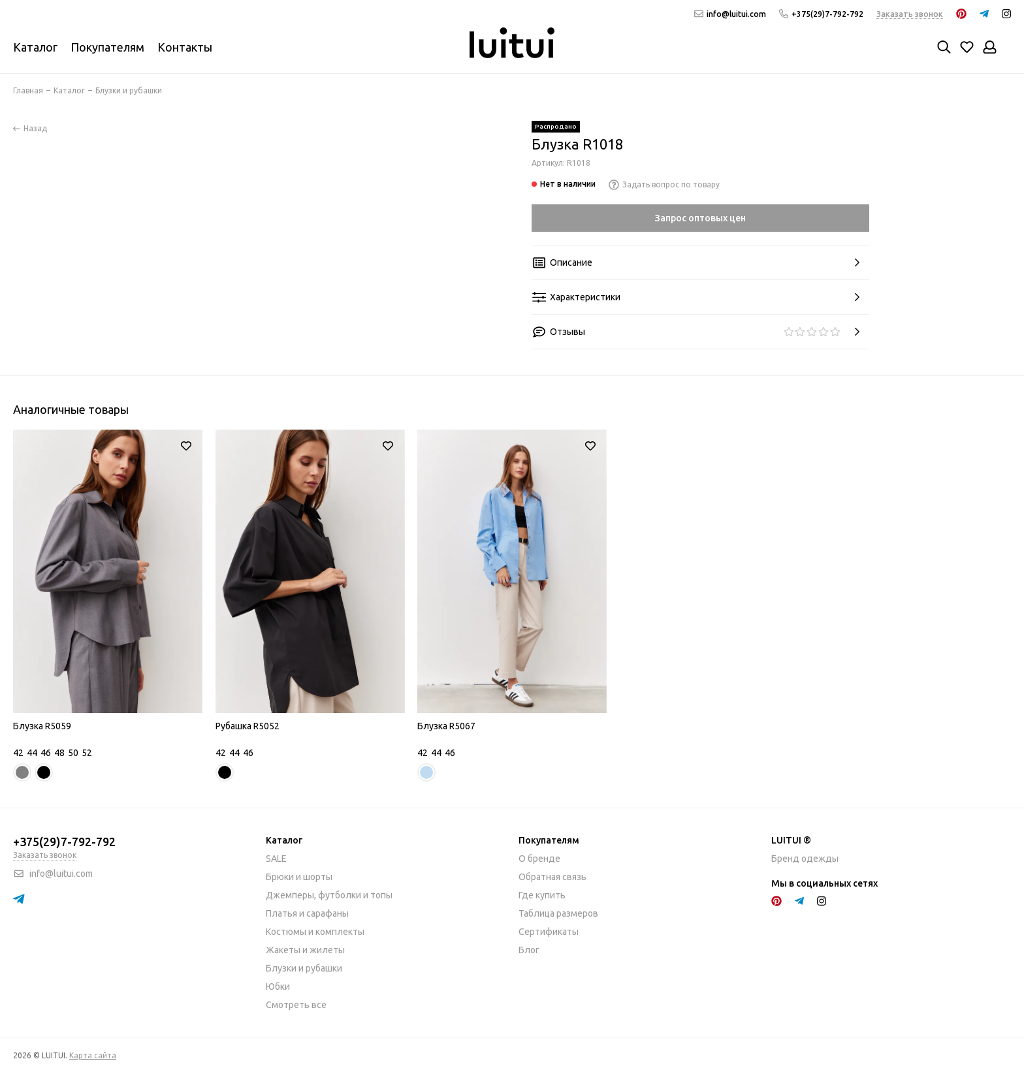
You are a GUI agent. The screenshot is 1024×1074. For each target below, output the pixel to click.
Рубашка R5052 (248, 726)
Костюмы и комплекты (315, 931)
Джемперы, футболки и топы (329, 895)
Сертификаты (549, 931)
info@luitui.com (730, 14)
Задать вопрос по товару (664, 184)
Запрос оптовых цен (700, 218)
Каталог (35, 47)
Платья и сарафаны (307, 913)
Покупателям (107, 47)
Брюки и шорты (299, 877)
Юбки (278, 986)
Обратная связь (552, 877)
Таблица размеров (558, 913)
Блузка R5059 (42, 726)
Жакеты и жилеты (305, 950)
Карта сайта (92, 1055)
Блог (529, 950)
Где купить (542, 895)
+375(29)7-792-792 (821, 14)
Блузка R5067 (446, 726)
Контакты (184, 47)
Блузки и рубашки (304, 968)
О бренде (539, 858)
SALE (276, 858)
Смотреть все (296, 1005)
